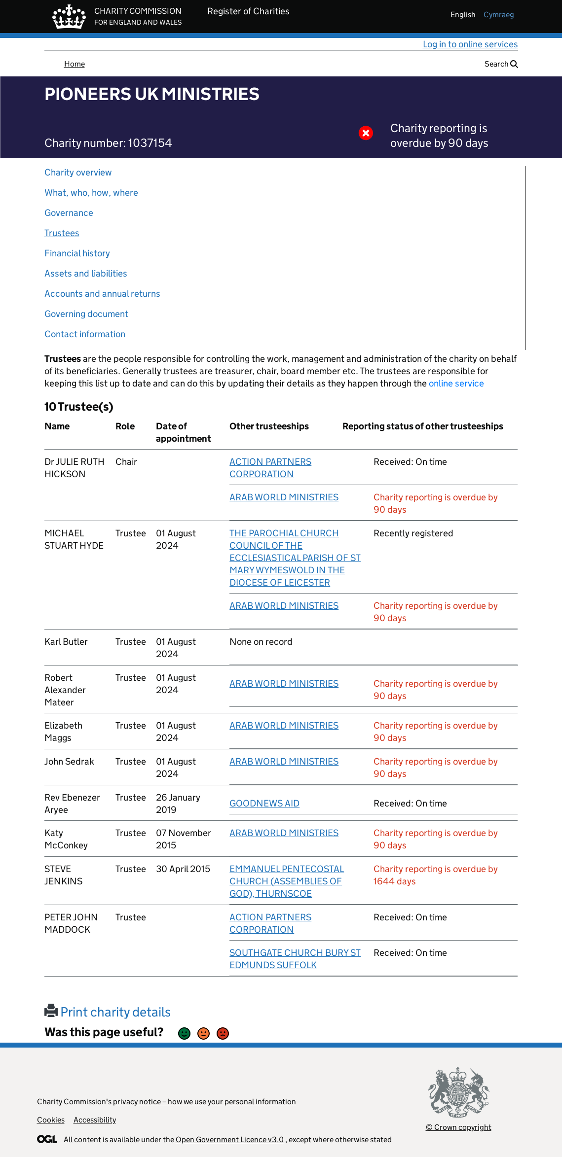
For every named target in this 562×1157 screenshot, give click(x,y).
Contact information (84, 334)
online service (456, 383)
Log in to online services (470, 44)
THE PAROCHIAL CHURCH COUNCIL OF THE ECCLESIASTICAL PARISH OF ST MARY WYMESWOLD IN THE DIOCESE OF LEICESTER (295, 557)
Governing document (86, 313)
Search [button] (501, 64)
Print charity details (107, 1012)
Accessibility (95, 1119)
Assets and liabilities (85, 273)
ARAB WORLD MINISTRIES (283, 497)
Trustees (61, 233)
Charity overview (78, 172)
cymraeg (499, 14)
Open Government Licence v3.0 (230, 1139)
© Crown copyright (458, 1127)
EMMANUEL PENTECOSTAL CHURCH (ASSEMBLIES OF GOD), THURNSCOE (286, 881)
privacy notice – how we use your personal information (204, 1101)
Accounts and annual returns (102, 293)
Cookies (51, 1119)
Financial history (77, 253)
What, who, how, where (91, 192)
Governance (68, 212)
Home (74, 64)
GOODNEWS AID (264, 803)
